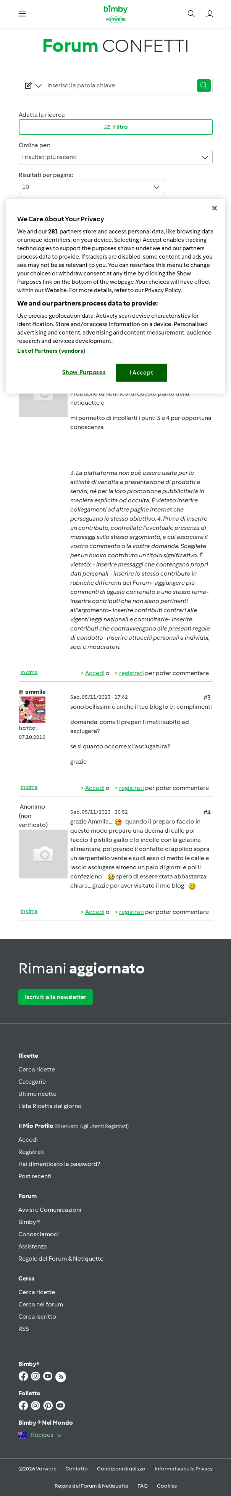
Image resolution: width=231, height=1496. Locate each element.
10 (91, 187)
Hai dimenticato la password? (59, 1164)
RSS (23, 1328)
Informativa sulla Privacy (184, 1468)
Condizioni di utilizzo (121, 1468)
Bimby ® (29, 1222)
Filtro (115, 127)
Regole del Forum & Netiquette (60, 1258)
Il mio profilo (73, 1125)
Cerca (26, 1278)
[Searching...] (119, 85)
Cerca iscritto (37, 1316)
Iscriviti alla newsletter (55, 997)
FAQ (142, 1486)
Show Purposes (84, 372)
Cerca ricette (36, 1069)
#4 (207, 812)
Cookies (167, 1486)
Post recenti (35, 1176)
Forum (27, 1196)
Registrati (31, 1151)
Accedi (95, 673)
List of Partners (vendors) (51, 350)
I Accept (141, 372)
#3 (207, 697)
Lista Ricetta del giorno (50, 1106)
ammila (35, 691)
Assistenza (32, 1246)
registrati (131, 673)
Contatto (76, 1468)
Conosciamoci (38, 1234)
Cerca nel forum (40, 1304)
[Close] (214, 208)
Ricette (28, 1055)
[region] (115, 296)
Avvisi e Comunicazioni (49, 1209)
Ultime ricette (37, 1093)
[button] (22, 14)
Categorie (32, 1081)
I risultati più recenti (115, 157)
